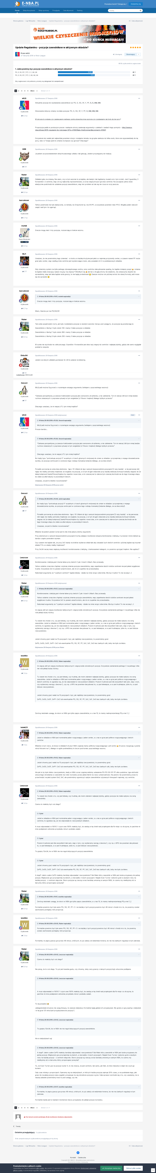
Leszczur (24, 558)
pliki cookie (40, 1168)
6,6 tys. (24, 192)
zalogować (47, 81)
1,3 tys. (24, 673)
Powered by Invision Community (78, 1162)
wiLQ (28, 53)
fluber (24, 175)
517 (25, 400)
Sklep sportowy (44, 10)
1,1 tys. (24, 745)
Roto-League (40, 56)
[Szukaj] (118, 10)
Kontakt (73, 1158)
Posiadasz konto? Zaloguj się (116, 4)
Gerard (24, 383)
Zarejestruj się (136, 4)
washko (24, 656)
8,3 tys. (24, 116)
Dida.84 (24, 355)
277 (24, 271)
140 (24, 373)
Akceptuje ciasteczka (111, 1168)
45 (134, 75)
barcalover (24, 200)
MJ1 (24, 254)
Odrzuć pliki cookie (133, 1168)
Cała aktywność (68, 10)
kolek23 (24, 727)
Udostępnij (117, 54)
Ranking (79, 10)
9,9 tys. (24, 246)
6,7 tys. (24, 218)
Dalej (32, 91)
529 (24, 167)
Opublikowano (46, 98)
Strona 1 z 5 (45, 91)
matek (24, 226)
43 (134, 72)
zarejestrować (59, 81)
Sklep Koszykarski (29, 10)
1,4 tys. (24, 575)
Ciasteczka (82, 1158)
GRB (24, 149)
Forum (17, 11)
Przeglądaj (56, 10)
